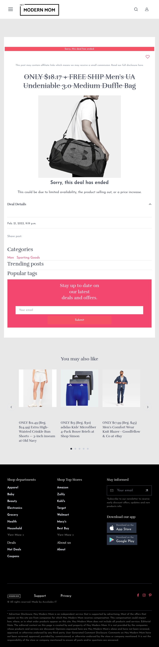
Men (10, 257)
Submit (79, 320)
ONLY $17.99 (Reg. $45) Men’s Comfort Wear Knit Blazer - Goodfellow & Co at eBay (121, 429)
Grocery (12, 514)
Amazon (62, 487)
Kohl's (61, 501)
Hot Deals (14, 549)
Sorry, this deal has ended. (79, 49)
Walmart (63, 514)
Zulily (61, 494)
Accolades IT (49, 602)
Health (12, 521)
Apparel (12, 487)
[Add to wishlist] (147, 57)
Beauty (12, 501)
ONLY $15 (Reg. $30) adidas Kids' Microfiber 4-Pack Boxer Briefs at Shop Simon (78, 429)
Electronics (14, 508)
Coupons (13, 556)
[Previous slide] (11, 407)
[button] (71, 449)
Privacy (66, 596)
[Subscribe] (147, 490)
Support (40, 596)
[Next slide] (147, 407)
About (61, 549)
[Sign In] (147, 9)
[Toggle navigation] (10, 9)
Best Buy (63, 528)
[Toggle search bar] (136, 9)
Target (61, 508)
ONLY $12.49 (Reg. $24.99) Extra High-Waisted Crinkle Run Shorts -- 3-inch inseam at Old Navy (37, 432)
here (140, 65)
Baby (10, 494)
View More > (15, 535)
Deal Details (16, 204)
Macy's (61, 521)
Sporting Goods (28, 257)
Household (14, 528)
